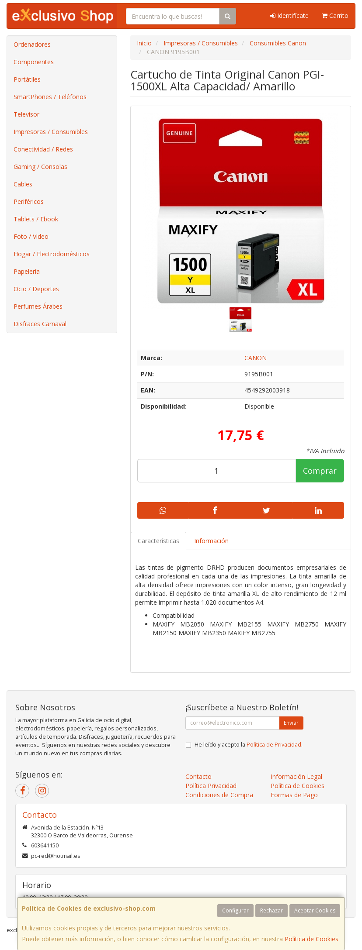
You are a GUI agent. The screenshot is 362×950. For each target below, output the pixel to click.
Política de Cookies (311, 939)
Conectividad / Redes (43, 149)
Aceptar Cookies (314, 910)
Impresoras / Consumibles (51, 131)
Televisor (26, 114)
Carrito (335, 15)
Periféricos (29, 201)
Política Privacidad (211, 785)
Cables (23, 184)
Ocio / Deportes (36, 289)
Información (211, 541)
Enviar (291, 722)
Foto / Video (31, 236)
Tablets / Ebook (36, 219)
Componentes (34, 62)
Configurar (235, 910)
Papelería (27, 271)
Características (158, 541)
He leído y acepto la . (249, 744)
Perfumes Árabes (38, 306)
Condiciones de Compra (219, 795)
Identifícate (289, 15)
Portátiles (27, 79)
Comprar (320, 470)
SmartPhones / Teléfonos (50, 97)
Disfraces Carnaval (40, 324)
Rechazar (271, 910)
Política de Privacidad (274, 744)
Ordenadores (32, 44)
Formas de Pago (294, 795)
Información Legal (296, 776)
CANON (255, 358)
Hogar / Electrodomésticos (52, 254)
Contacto (198, 776)
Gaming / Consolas (40, 166)
